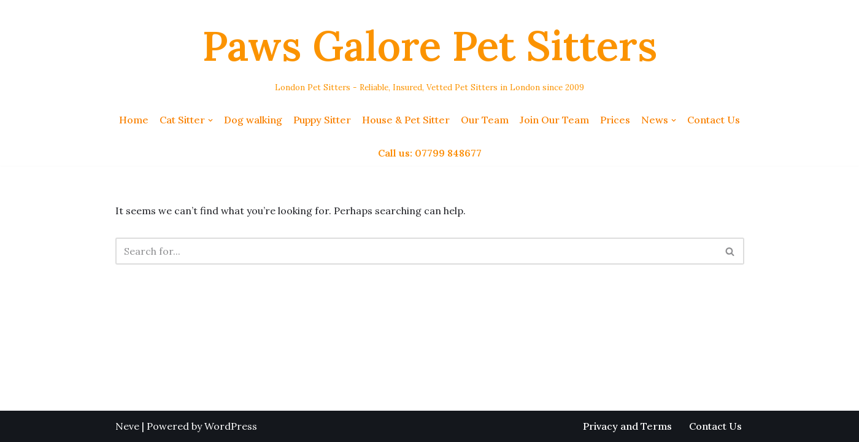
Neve (127, 426)
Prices (615, 120)
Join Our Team (554, 120)
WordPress (230, 426)
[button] (210, 120)
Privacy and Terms (627, 426)
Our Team (485, 120)
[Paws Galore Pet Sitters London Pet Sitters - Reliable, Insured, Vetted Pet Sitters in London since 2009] (429, 53)
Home (133, 120)
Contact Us (713, 120)
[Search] (416, 251)
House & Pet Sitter (406, 120)
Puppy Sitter (322, 120)
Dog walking (253, 120)
